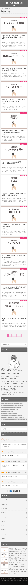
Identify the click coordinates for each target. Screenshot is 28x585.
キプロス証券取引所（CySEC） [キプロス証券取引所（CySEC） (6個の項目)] (16, 405)
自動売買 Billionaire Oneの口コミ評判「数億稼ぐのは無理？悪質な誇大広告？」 (14, 555)
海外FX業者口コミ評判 (14, 4)
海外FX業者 (15, 578)
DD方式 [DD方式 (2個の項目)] (2, 403)
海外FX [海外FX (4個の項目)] (16, 417)
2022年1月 (4, 525)
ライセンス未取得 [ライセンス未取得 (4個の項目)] (4, 417)
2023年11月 (4, 504)
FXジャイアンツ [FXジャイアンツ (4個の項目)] (8, 403)
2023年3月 (4, 517)
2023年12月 (4, 500)
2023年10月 (4, 508)
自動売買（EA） (4, 578)
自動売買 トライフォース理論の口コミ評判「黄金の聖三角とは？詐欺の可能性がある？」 (14, 550)
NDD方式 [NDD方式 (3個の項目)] (15, 403)
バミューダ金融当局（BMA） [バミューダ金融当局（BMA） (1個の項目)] (7, 411)
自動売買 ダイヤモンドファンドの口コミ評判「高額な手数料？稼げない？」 (14, 571)
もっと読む (6, 446)
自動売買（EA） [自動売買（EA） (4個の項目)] (10, 419)
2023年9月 (4, 512)
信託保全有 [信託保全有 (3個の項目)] (11, 417)
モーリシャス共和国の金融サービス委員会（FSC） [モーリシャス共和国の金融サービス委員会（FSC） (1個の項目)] (11, 415)
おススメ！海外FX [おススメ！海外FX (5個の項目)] (4, 405)
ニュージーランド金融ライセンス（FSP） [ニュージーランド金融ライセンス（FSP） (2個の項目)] (9, 409)
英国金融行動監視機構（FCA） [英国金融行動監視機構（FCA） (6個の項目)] (20, 419)
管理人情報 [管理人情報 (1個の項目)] (3, 419)
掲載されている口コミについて (15, 580)
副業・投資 (10, 578)
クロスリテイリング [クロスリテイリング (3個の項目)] (5, 407)
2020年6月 (4, 538)
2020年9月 (4, 529)
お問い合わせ (6, 581)
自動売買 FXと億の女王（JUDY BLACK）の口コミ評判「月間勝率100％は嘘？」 (14, 560)
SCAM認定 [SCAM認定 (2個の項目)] (20, 403)
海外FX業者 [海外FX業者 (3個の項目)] (21, 417)
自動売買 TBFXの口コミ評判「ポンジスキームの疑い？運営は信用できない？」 (14, 566)
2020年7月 (4, 534)
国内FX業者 (21, 578)
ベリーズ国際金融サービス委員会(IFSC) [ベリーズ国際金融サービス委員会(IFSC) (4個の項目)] (9, 413)
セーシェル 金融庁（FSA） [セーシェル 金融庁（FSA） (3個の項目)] (15, 407)
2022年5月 (4, 521)
